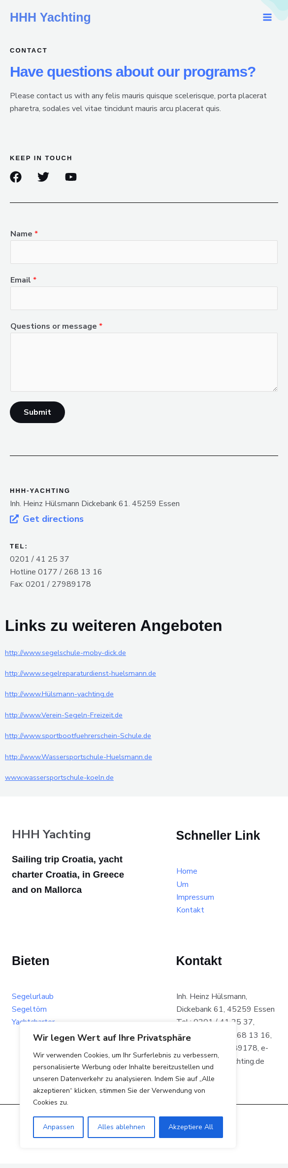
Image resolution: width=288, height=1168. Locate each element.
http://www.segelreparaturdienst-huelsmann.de (87, 677)
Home (186, 876)
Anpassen (58, 1127)
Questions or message (56, 330)
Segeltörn (29, 1013)
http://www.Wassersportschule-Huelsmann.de (85, 761)
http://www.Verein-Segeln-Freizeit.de (70, 719)
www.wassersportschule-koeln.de (64, 781)
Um (182, 888)
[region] (128, 1085)
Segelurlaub (33, 1001)
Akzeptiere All (190, 1127)
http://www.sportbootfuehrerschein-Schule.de (84, 740)
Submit (37, 417)
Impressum (195, 901)
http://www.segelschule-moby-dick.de (71, 657)
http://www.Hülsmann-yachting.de (64, 698)
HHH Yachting (50, 17)
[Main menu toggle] (267, 17)
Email (23, 282)
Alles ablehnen (121, 1127)
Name (24, 233)
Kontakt (190, 915)
